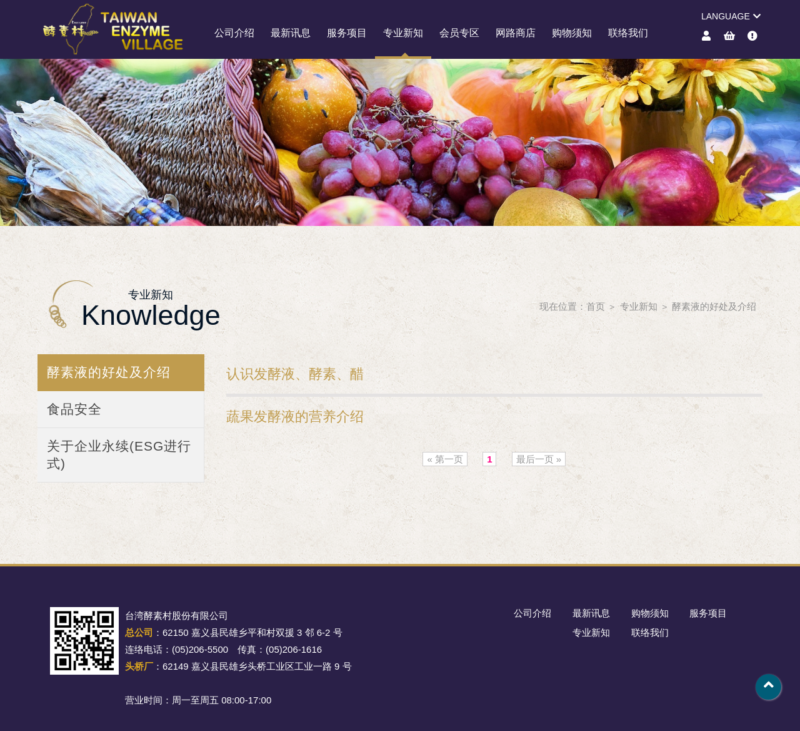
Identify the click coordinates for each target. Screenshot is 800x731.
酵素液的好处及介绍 (714, 306)
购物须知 (572, 33)
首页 (595, 306)
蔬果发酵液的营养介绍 (295, 416)
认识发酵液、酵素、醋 (295, 374)
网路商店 (516, 33)
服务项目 (347, 33)
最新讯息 (291, 33)
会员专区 (459, 33)
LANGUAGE (731, 16)
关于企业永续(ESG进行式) (119, 455)
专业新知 (403, 33)
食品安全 (74, 409)
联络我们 (628, 33)
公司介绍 (234, 33)
